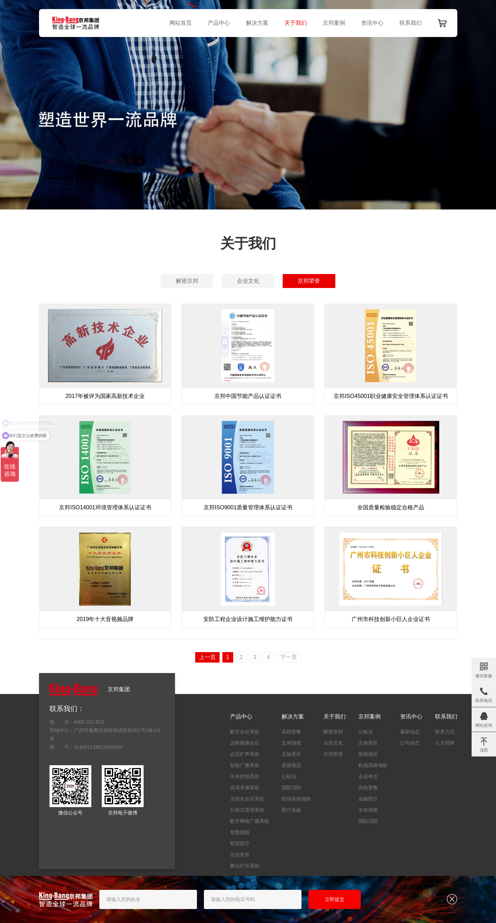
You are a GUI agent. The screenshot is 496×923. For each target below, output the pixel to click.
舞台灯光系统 (244, 866)
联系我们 (410, 23)
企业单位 (368, 776)
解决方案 (257, 23)
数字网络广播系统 (249, 821)
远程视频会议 (244, 743)
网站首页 (180, 23)
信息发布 (240, 854)
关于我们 (295, 23)
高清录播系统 (244, 787)
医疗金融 (291, 810)
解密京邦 (187, 281)
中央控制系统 (244, 776)
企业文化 (248, 281)
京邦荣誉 (309, 281)
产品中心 (219, 23)
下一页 (288, 657)
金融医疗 (368, 799)
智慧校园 (240, 832)
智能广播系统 (244, 765)
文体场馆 (291, 743)
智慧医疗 (240, 843)
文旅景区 (291, 754)
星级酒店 (291, 765)
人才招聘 (445, 743)
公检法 (289, 776)
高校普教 (291, 731)
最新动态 (410, 731)
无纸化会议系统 (247, 799)
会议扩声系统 (244, 754)
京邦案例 (334, 23)
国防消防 (291, 787)
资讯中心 (372, 23)
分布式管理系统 (247, 810)
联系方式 (445, 731)
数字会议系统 (244, 731)
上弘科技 (289, 911)
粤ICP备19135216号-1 (234, 911)
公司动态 (410, 743)
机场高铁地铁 (296, 799)
